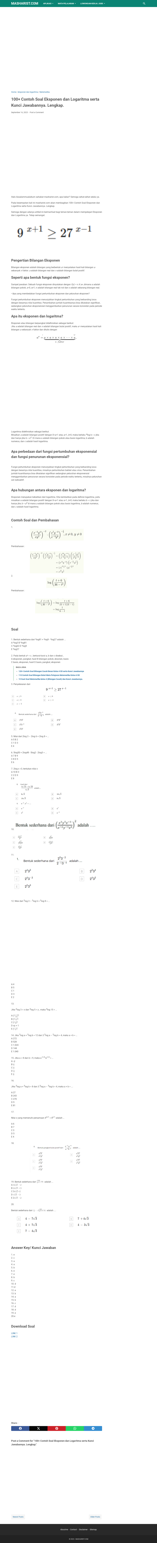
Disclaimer (83, 1529)
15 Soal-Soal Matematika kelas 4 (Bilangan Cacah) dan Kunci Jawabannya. (51, 679)
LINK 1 (14, 1333)
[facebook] (20, 1428)
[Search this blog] (144, 3)
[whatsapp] (75, 1428)
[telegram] (93, 1428)
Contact (73, 1529)
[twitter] (38, 1428)
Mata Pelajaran (66, 3)
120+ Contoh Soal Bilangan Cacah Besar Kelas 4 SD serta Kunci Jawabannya (51, 671)
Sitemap (93, 1529)
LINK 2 (14, 1336)
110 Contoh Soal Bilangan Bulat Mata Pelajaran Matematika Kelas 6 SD (49, 675)
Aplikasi (47, 3)
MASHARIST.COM (24, 3)
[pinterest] (57, 1428)
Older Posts (95, 1517)
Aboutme (64, 1529)
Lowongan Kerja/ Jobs (91, 3)
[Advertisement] (78, 30)
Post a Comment (37, 112)
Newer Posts (18, 1517)
